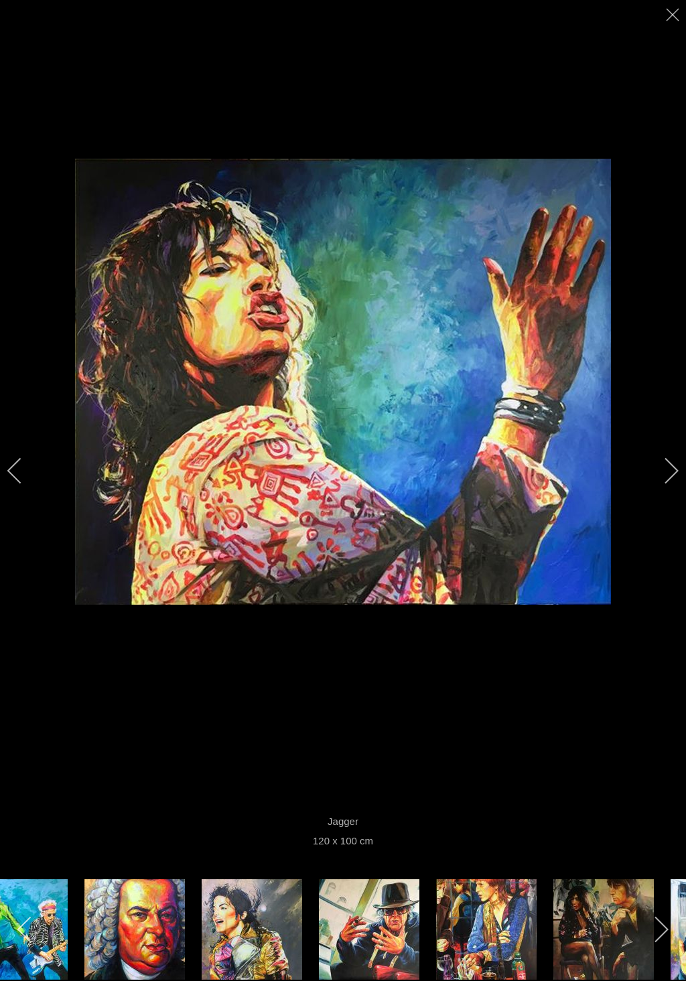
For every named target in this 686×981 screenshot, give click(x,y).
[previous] (23, 471)
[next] (662, 471)
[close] (674, 14)
